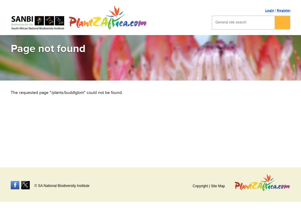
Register (284, 10)
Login (269, 10)
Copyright (200, 186)
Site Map (218, 186)
